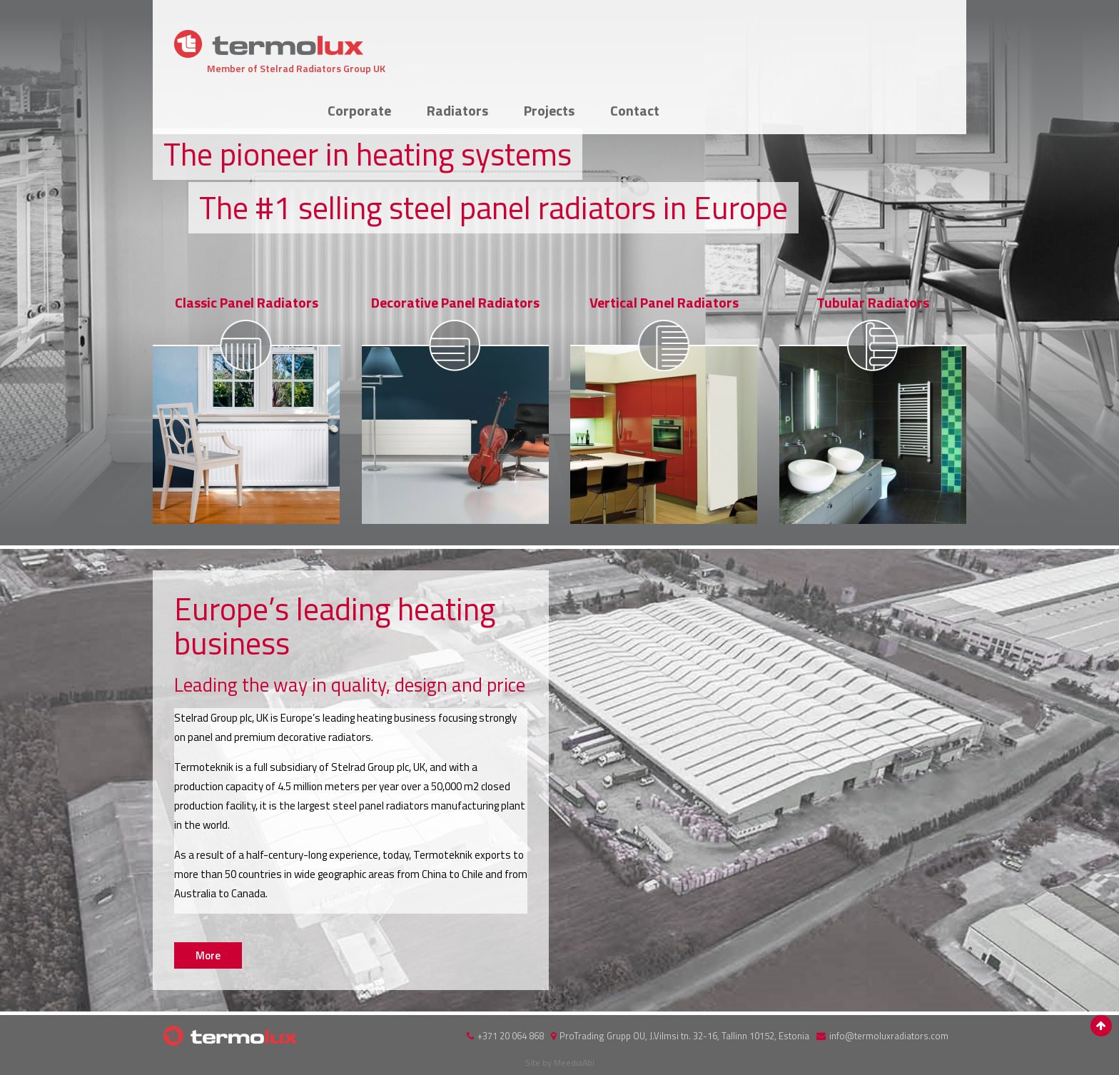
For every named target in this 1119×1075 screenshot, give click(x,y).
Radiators (735, 40)
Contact (913, 40)
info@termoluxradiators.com (888, 1036)
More (246, 408)
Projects (827, 40)
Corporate (637, 40)
